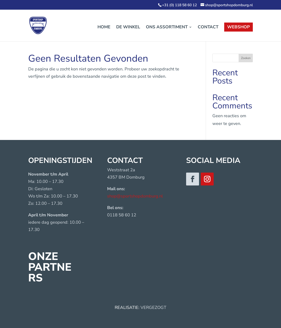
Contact (208, 28)
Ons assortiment (167, 28)
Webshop (238, 27)
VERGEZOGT (153, 307)
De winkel (128, 28)
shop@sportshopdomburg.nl (135, 196)
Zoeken (246, 58)
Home (103, 28)
